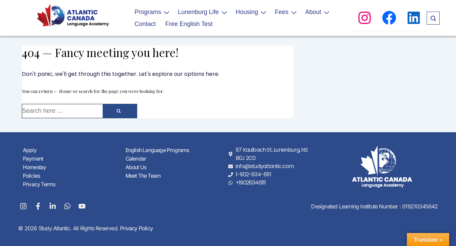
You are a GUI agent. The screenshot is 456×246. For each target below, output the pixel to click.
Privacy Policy (136, 228)
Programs (153, 12)
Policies (32, 175)
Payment (33, 158)
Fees (286, 12)
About (318, 12)
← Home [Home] (63, 91)
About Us (136, 167)
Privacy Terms (39, 183)
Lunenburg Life (203, 12)
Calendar (136, 158)
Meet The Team (144, 175)
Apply (29, 150)
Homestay (35, 167)
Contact (145, 23)
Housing (252, 12)
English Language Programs (158, 150)
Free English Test (189, 23)
